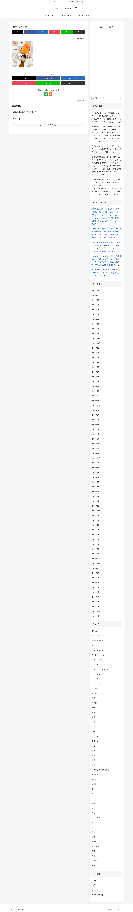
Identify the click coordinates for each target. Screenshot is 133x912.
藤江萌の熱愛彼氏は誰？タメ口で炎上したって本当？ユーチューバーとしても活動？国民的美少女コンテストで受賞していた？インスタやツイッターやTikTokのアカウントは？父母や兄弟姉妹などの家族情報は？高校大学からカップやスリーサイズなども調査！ (106, 166)
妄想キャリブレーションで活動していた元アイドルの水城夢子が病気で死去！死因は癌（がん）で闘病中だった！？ (106, 149)
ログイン (95, 880)
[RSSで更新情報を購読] (50, 94)
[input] (106, 98)
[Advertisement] (107, 61)
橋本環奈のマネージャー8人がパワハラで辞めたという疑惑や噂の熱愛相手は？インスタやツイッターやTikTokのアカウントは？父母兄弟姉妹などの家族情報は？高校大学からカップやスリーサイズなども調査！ (106, 134)
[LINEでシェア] (67, 32)
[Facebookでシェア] (30, 32)
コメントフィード (98, 890)
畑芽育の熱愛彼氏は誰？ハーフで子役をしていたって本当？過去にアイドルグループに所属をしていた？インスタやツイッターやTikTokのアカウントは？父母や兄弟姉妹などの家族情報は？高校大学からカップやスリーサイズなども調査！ (106, 187)
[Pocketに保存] (54, 32)
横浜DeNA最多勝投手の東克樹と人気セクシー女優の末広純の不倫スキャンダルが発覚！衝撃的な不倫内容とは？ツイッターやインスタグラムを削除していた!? (106, 117)
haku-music (98, 276)
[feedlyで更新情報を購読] (46, 94)
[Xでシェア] (17, 32)
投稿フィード (97, 885)
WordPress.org (97, 895)
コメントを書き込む (48, 125)
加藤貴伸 (112, 238)
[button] (79, 32)
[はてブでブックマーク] (42, 32)
